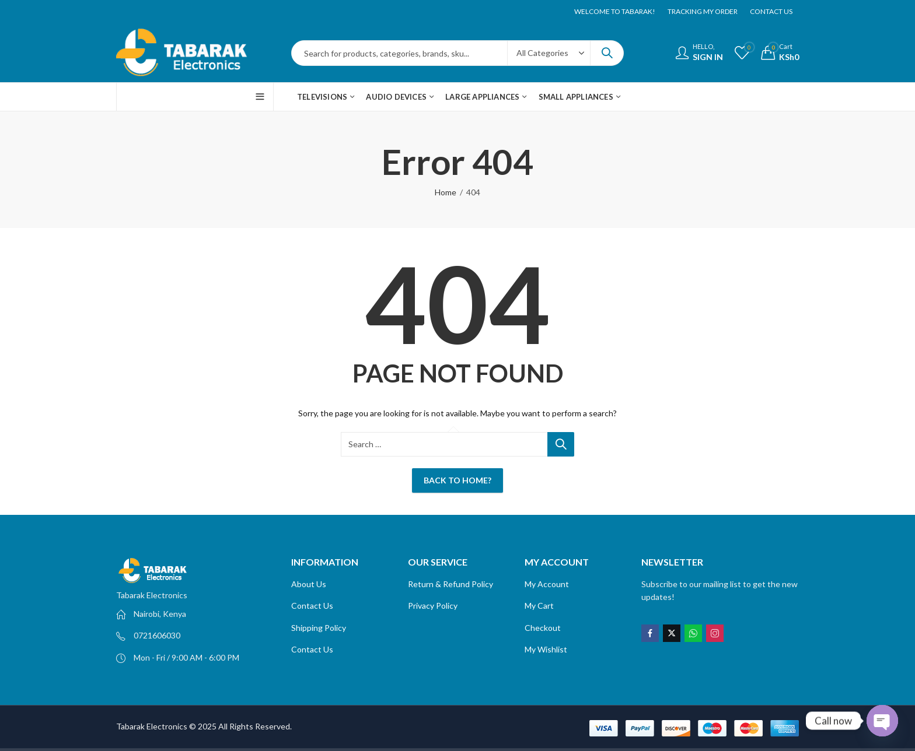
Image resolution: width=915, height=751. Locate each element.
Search (607, 53)
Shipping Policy (318, 628)
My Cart (539, 605)
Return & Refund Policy (450, 584)
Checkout (543, 628)
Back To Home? (457, 480)
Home (445, 192)
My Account (547, 584)
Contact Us (312, 605)
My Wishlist (546, 649)
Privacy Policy (433, 605)
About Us (308, 584)
